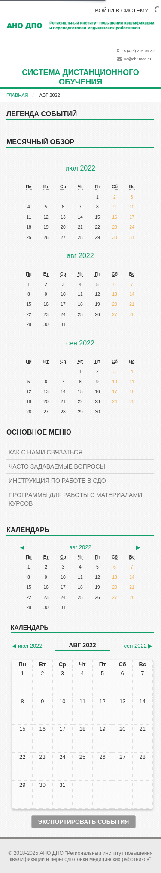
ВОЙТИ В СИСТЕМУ (121, 10)
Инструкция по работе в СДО (57, 480)
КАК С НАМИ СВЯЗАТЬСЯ (45, 452)
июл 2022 (80, 168)
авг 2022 (49, 95)
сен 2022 (80, 343)
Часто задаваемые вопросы (57, 466)
